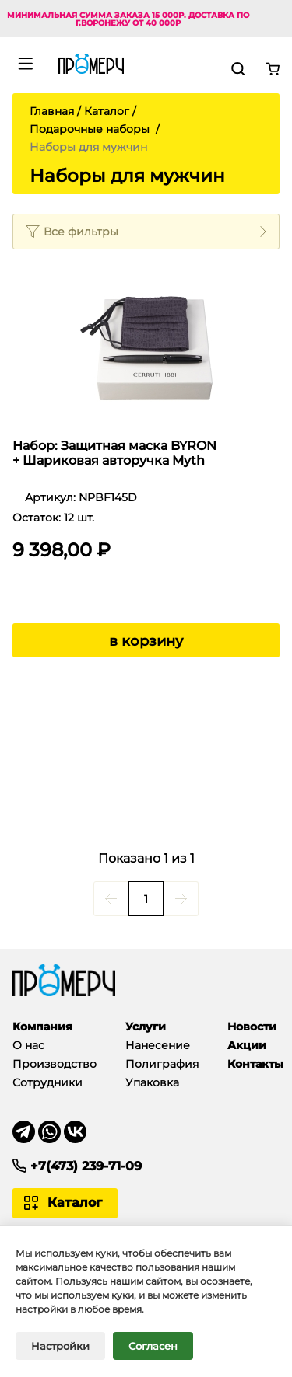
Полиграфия (162, 1064)
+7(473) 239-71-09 (86, 1166)
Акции (246, 1045)
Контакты (255, 1064)
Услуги (145, 1027)
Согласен (153, 1353)
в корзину (146, 641)
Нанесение (157, 1045)
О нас (28, 1045)
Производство (54, 1064)
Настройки (60, 1353)
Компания (42, 1027)
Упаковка (152, 1082)
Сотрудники (47, 1082)
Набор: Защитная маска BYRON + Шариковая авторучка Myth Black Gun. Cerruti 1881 (114, 453)
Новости (251, 1027)
